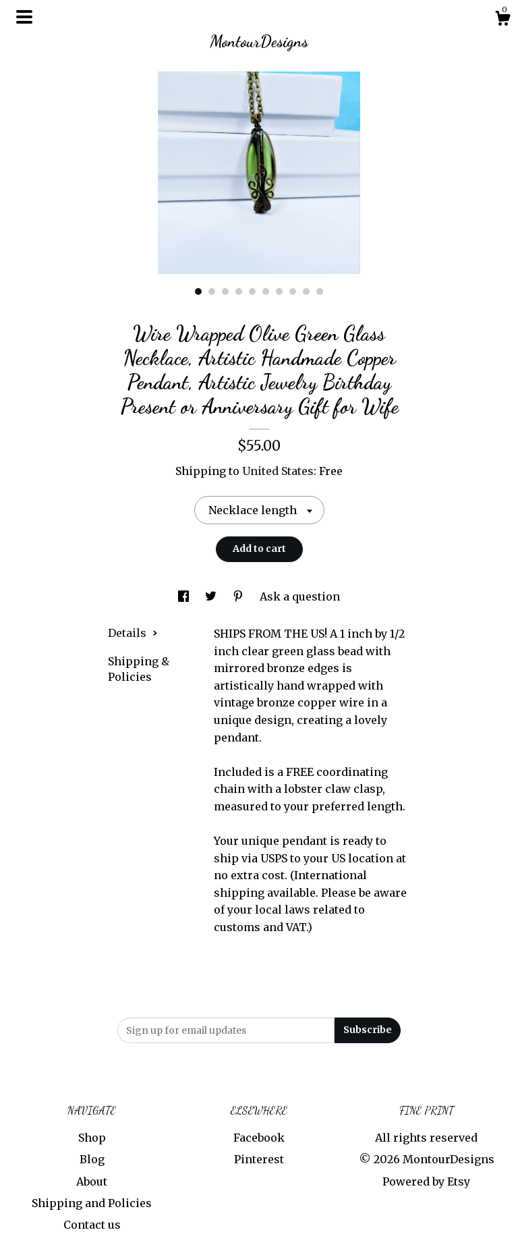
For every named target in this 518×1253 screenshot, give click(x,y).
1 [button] (198, 291)
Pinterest (259, 1159)
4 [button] (238, 291)
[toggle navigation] (24, 17)
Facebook (259, 1137)
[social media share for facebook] (185, 596)
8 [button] (292, 291)
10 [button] (319, 291)
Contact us (92, 1224)
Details (133, 633)
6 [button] (265, 291)
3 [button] (225, 291)
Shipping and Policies (92, 1203)
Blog (92, 1159)
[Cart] (502, 20)
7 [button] (279, 291)
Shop (92, 1137)
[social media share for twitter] (212, 596)
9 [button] (306, 291)
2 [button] (211, 291)
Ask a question (300, 596)
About (91, 1181)
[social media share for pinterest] (239, 596)
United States (278, 471)
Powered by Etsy (426, 1181)
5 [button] (252, 291)
